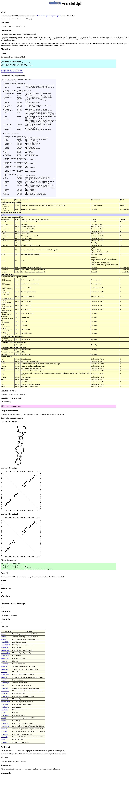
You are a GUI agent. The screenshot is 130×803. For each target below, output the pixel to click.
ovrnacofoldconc (6, 677)
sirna (2, 712)
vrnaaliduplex (5, 718)
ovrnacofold (4, 674)
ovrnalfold (4, 704)
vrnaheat (3, 747)
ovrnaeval (4, 688)
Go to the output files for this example (12, 73)
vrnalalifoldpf (5, 753)
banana (3, 661)
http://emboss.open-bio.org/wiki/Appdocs (49, 16)
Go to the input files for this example (11, 72)
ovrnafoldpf (4, 696)
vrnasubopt (4, 769)
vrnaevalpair (5, 742)
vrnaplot (3, 766)
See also (4, 654)
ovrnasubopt (5, 710)
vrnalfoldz (4, 758)
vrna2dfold (4, 715)
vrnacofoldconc (5, 729)
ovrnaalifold (4, 669)
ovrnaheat (4, 699)
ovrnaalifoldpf (5, 672)
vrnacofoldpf (5, 731)
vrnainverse (4, 750)
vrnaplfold (4, 764)
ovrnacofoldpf (5, 680)
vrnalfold (4, 756)
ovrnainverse (5, 701)
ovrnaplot (4, 707)
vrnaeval (3, 739)
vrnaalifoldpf (5, 723)
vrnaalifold (4, 720)
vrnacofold (4, 726)
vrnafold (3, 745)
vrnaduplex (4, 737)
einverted (4, 666)
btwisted (3, 664)
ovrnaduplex (5, 685)
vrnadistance (5, 734)
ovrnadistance (5, 682)
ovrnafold (4, 693)
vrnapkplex (4, 761)
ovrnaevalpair (5, 691)
